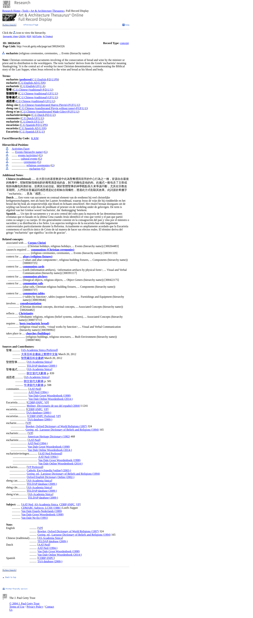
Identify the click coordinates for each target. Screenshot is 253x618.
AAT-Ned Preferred (50, 453)
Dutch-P (42, 114)
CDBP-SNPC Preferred (41, 416)
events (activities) (28, 155)
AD (36, 82)
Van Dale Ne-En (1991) (34, 517)
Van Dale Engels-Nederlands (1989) (41, 511)
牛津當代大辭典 (34, 385)
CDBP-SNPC (35, 402)
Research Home (11, 10)
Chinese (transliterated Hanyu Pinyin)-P (47, 104)
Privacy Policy (35, 606)
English (28, 82)
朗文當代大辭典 (36, 373)
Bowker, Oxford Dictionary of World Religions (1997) (56, 426)
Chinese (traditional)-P (31, 89)
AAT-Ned (34, 388)
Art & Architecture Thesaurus (47, 10)
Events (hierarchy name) (29, 152)
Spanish (29, 128)
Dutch (30, 118)
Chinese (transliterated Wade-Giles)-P (48, 111)
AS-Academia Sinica (39, 361)
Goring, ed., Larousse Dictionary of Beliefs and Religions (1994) (62, 429)
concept (124, 43)
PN (56, 79)
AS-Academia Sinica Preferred (39, 350)
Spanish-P (31, 124)
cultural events (29, 158)
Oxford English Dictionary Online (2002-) (50, 477)
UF (37, 86)
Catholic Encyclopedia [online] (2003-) (49, 470)
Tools (25, 10)
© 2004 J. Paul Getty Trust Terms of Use (24, 605)
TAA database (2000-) (38, 412)
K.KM (34, 138)
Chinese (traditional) (36, 93)
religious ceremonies (38, 165)
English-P (42, 79)
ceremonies (30, 162)
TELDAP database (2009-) (42, 365)
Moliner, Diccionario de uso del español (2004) (53, 405)
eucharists (35, 168)
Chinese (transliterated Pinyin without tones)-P (51, 108)
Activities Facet (21, 148)
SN (42, 82)
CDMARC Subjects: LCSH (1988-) (41, 507)
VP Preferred (35, 467)
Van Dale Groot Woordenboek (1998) (49, 395)
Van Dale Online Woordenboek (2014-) (50, 398)
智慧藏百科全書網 (32, 358)
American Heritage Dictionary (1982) (49, 436)
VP (46, 402)
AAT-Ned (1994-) (38, 392)
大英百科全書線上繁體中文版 (39, 354)
